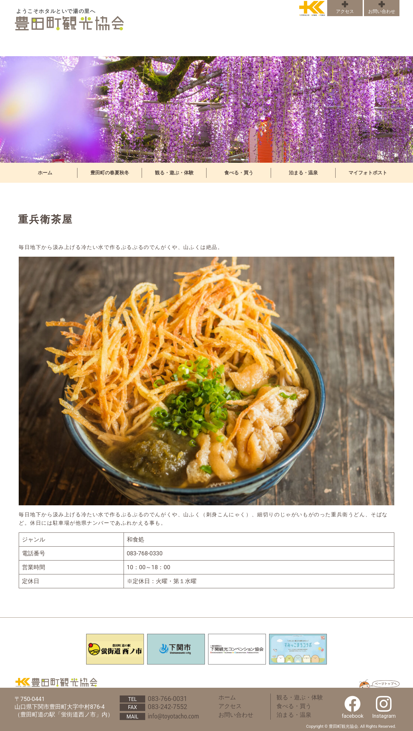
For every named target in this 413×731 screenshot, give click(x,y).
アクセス (345, 11)
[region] (206, 109)
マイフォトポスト (367, 173)
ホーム (45, 173)
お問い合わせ (381, 11)
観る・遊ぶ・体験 (174, 173)
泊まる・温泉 (303, 173)
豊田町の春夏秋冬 (109, 173)
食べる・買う (238, 173)
